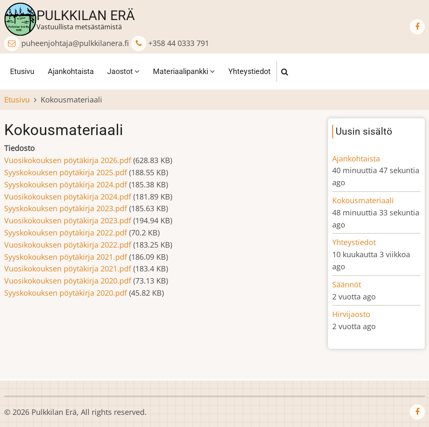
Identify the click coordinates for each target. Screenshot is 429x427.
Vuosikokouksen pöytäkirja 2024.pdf (67, 197)
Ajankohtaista (71, 71)
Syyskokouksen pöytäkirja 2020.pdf (65, 293)
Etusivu (22, 71)
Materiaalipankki (184, 71)
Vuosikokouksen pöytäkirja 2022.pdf (67, 245)
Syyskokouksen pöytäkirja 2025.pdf (65, 172)
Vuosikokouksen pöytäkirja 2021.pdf (67, 268)
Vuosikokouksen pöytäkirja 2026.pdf (67, 160)
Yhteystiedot (249, 71)
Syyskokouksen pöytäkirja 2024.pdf (65, 184)
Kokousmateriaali (363, 200)
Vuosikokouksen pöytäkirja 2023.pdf (67, 220)
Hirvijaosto (351, 314)
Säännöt (346, 284)
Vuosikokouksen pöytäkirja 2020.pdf (67, 281)
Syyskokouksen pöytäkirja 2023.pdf (65, 208)
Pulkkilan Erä (85, 15)
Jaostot (123, 71)
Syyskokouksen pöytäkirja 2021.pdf (65, 257)
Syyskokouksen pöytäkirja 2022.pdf (65, 233)
